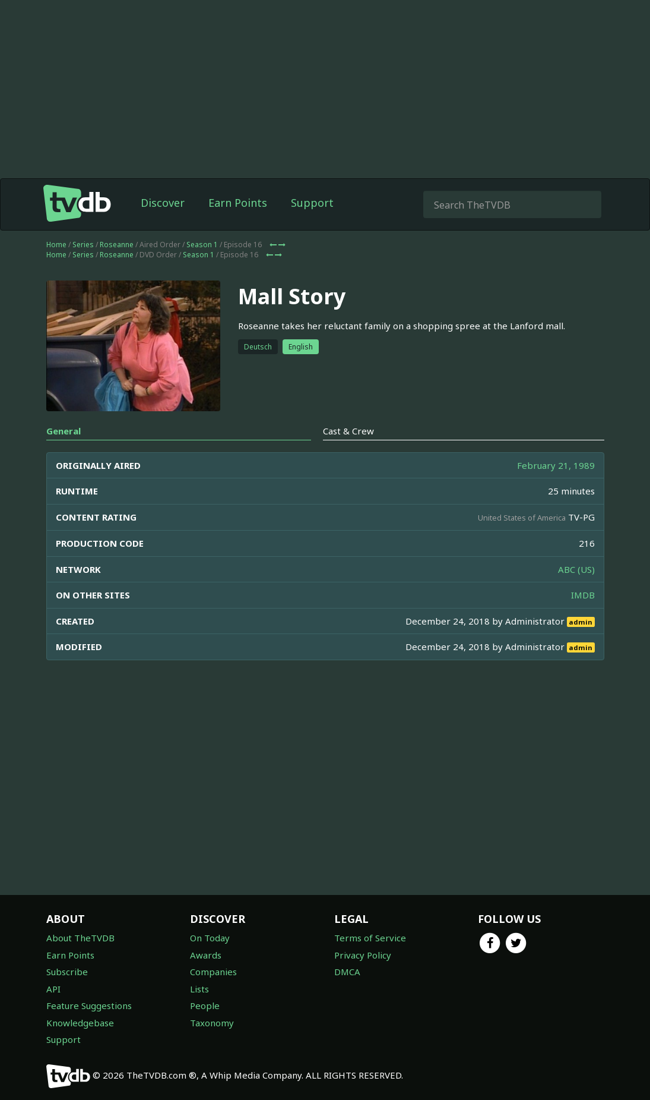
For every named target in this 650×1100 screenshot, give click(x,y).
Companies (213, 972)
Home (56, 244)
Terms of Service (370, 938)
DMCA (347, 972)
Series (83, 244)
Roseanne (117, 244)
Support (312, 203)
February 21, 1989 (556, 465)
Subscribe (67, 972)
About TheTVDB (80, 938)
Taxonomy (212, 1023)
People (205, 1005)
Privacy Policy (362, 955)
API (53, 989)
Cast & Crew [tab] (348, 431)
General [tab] (63, 431)
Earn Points (237, 203)
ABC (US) (576, 569)
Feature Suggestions (89, 1005)
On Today (210, 938)
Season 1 (202, 244)
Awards (205, 955)
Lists (199, 989)
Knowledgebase (80, 1023)
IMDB (583, 595)
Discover (163, 203)
